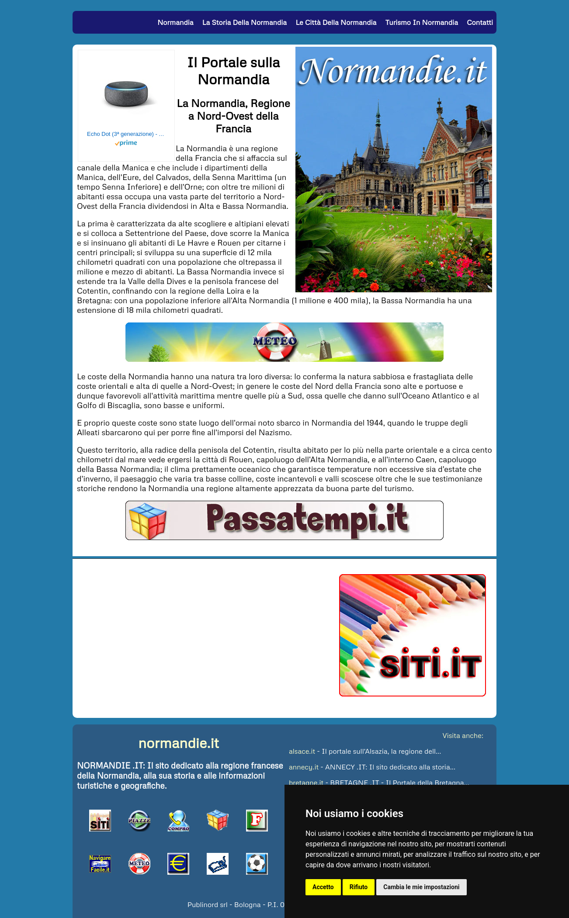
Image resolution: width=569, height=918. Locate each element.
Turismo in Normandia (421, 22)
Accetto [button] (323, 886)
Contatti (480, 22)
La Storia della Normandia (244, 22)
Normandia (175, 22)
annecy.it (304, 766)
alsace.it (302, 751)
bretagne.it (306, 782)
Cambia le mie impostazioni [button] (421, 886)
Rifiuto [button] (359, 886)
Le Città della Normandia (335, 22)
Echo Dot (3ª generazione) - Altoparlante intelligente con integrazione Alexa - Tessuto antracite (126, 134)
